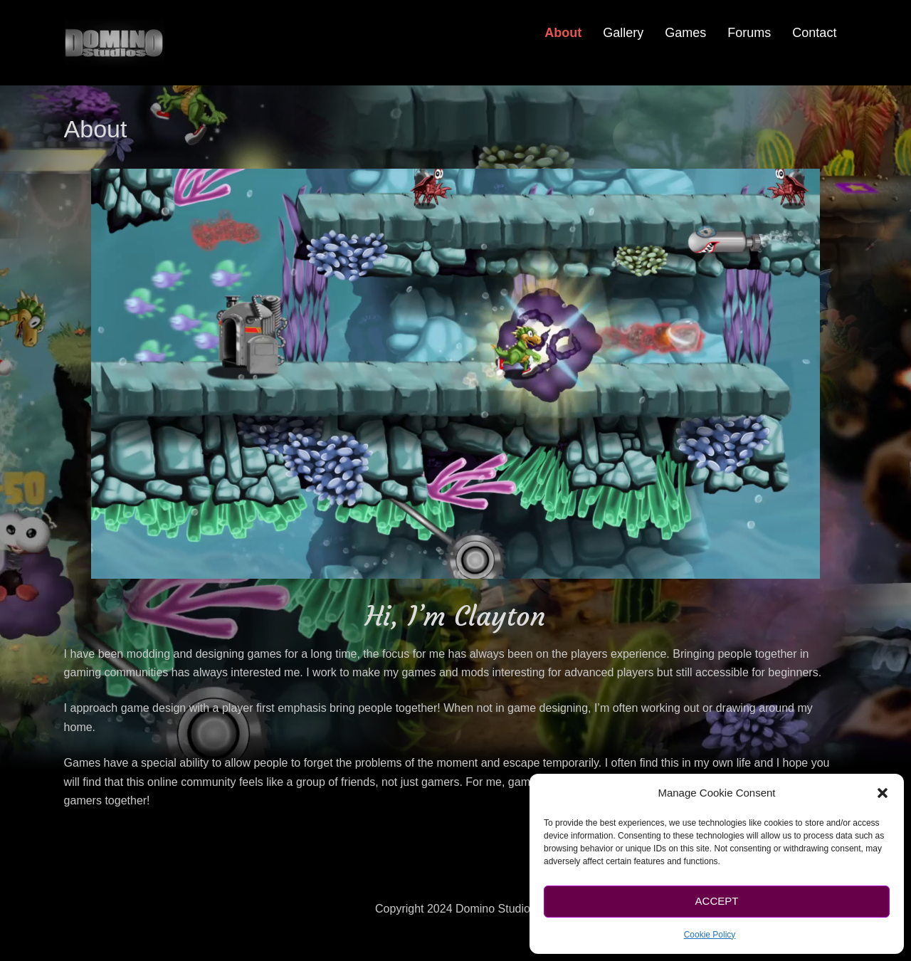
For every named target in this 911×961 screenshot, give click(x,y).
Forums (749, 33)
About (562, 33)
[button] (882, 793)
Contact (814, 33)
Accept (717, 901)
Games (685, 33)
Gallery (623, 33)
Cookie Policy (710, 935)
